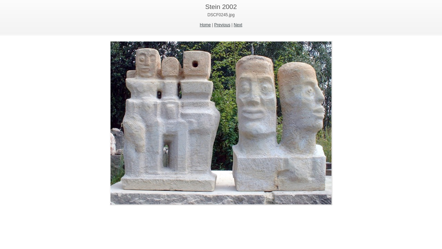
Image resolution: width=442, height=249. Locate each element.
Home (205, 24)
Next (238, 24)
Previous (222, 24)
